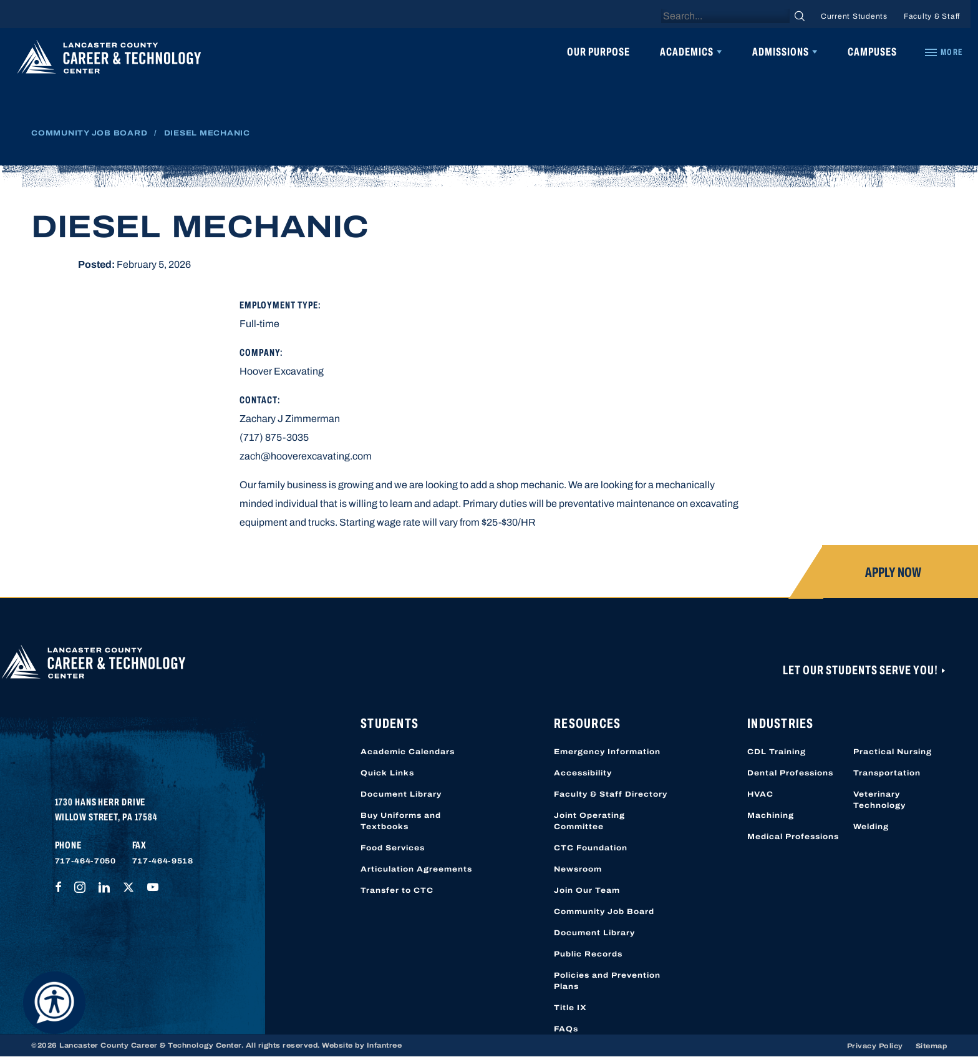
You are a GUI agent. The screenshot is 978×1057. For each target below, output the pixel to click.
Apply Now (893, 572)
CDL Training (776, 751)
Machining (770, 815)
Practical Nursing (892, 751)
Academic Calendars (408, 751)
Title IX (570, 1007)
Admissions (780, 52)
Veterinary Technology (879, 800)
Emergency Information (607, 751)
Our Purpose (598, 52)
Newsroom (578, 869)
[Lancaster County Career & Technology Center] (109, 60)
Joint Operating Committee (589, 821)
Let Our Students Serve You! (861, 670)
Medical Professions (793, 836)
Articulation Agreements (416, 869)
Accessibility (583, 773)
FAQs (566, 1029)
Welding (871, 826)
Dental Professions (790, 773)
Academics (687, 52)
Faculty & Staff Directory (610, 794)
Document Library (401, 794)
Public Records (588, 954)
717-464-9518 (162, 861)
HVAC (760, 794)
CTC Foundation (590, 847)
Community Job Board (89, 133)
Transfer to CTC (397, 890)
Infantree (384, 1045)
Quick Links (387, 773)
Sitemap (931, 1046)
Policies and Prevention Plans (607, 981)
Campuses (872, 52)
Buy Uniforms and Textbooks (401, 821)
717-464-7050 (85, 861)
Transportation (887, 773)
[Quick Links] (943, 52)
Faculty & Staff (932, 16)
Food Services (393, 847)
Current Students (854, 16)
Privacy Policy (875, 1046)
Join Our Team (587, 890)
